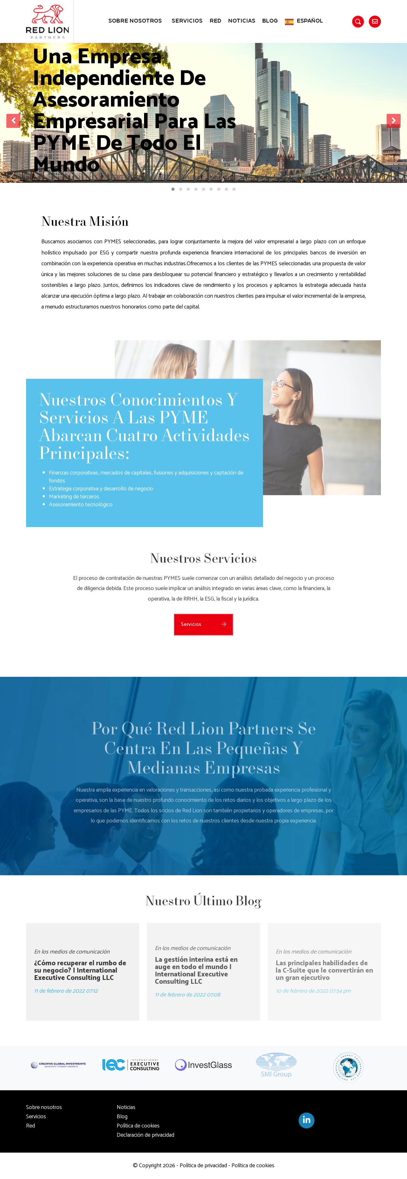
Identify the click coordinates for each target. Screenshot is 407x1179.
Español (310, 21)
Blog (270, 21)
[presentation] (13, 121)
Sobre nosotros (135, 21)
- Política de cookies (250, 1165)
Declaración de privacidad (145, 1135)
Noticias (241, 21)
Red (215, 21)
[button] (173, 189)
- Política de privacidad (201, 1165)
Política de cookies (138, 1126)
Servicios (187, 21)
